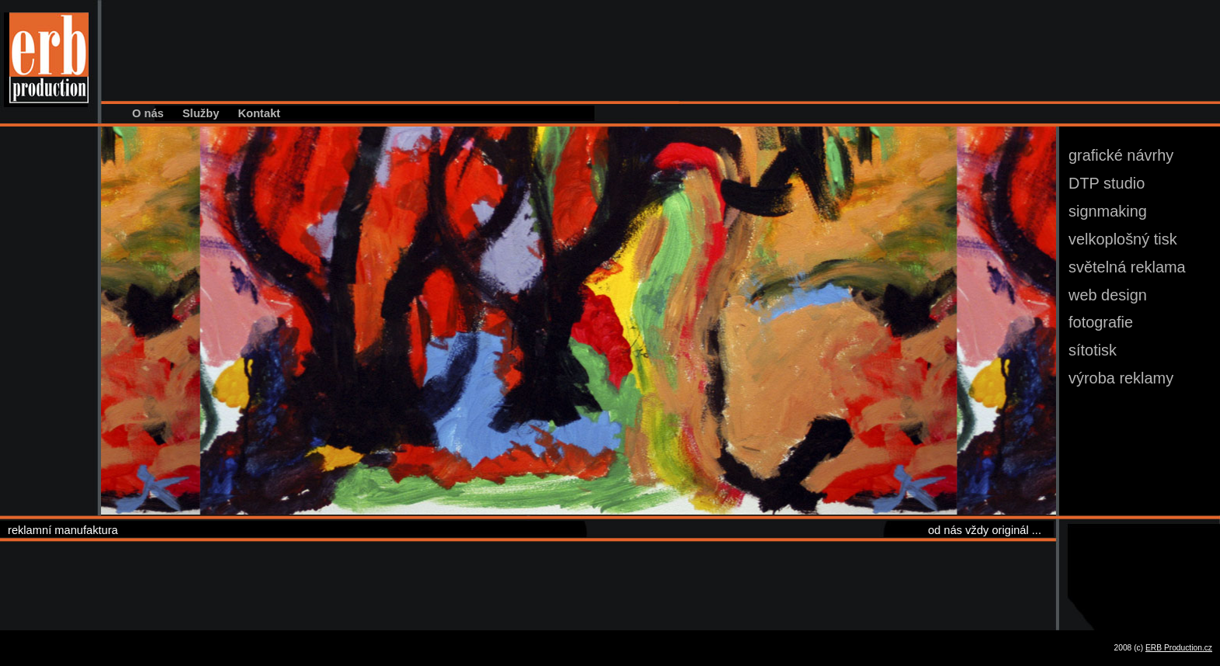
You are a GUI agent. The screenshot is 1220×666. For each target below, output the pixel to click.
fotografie (1100, 322)
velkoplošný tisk (1122, 239)
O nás (148, 113)
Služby (201, 113)
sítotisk (1092, 350)
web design (1107, 295)
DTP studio (1106, 183)
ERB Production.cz (1178, 647)
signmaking (1107, 211)
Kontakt (259, 113)
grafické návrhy (1120, 155)
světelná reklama (1127, 267)
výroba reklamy (1120, 378)
